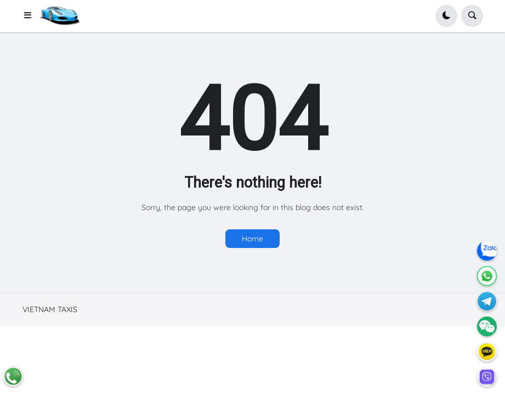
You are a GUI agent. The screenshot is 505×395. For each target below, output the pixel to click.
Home (252, 239)
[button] (31, 16)
